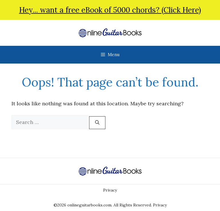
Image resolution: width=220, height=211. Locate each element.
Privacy (110, 190)
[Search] (97, 122)
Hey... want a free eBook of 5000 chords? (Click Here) (110, 10)
